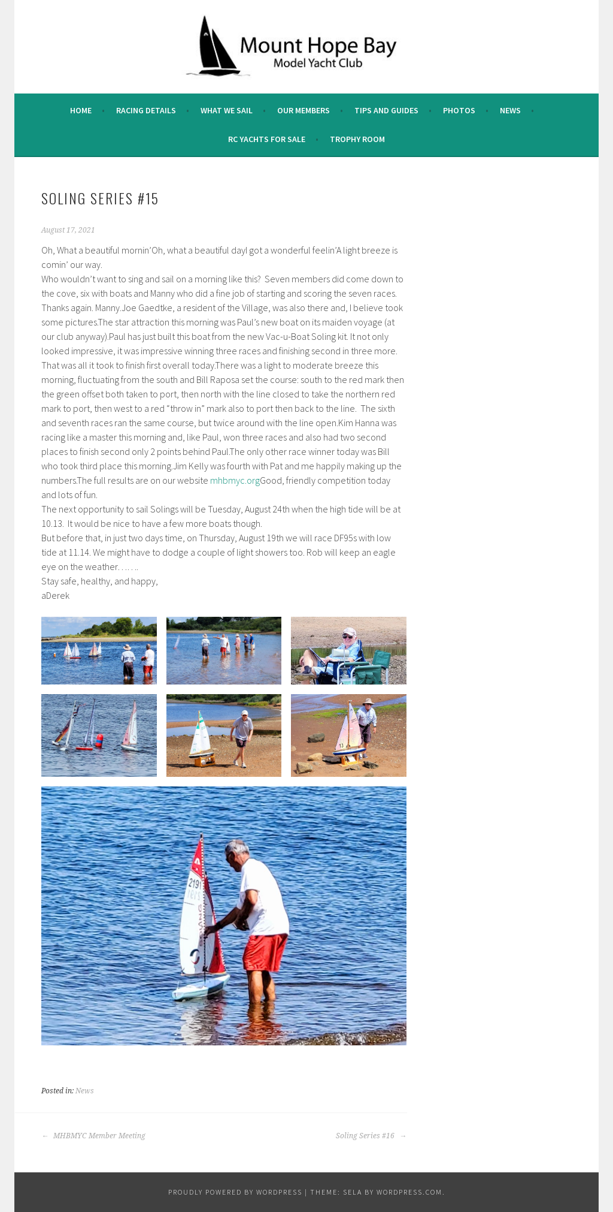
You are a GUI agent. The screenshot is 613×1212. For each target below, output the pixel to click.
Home (81, 110)
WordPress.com (409, 1191)
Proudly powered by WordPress (235, 1191)
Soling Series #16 (371, 1136)
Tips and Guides (386, 110)
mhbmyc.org (235, 480)
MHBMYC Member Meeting (93, 1136)
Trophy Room (357, 139)
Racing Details (146, 110)
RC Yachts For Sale (266, 139)
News (510, 110)
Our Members (303, 110)
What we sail (227, 110)
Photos (459, 110)
